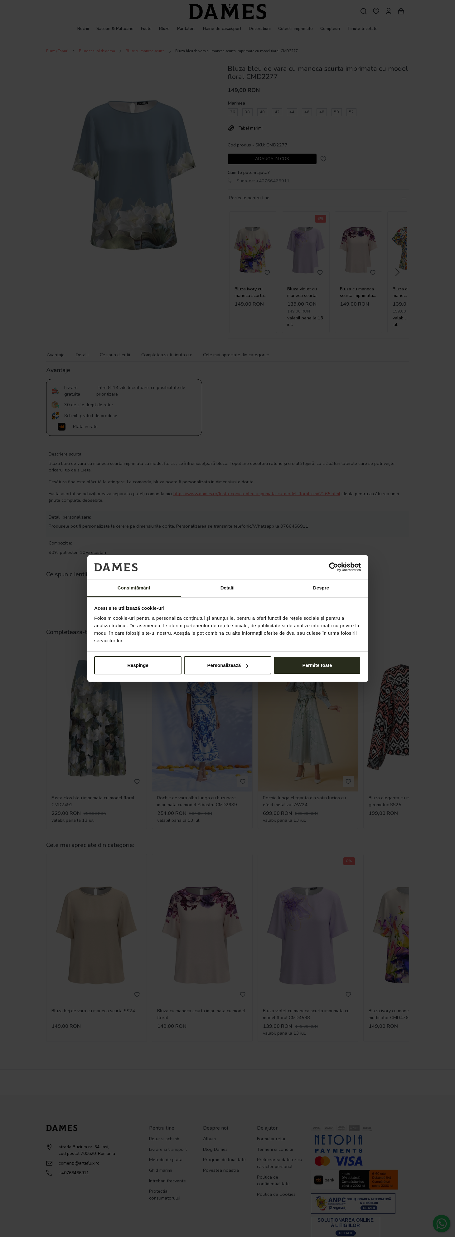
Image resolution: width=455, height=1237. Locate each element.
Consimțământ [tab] (134, 587)
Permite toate (317, 665)
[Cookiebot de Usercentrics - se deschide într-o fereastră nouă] (333, 567)
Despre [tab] (321, 587)
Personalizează (227, 665)
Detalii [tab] (227, 587)
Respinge (137, 665)
